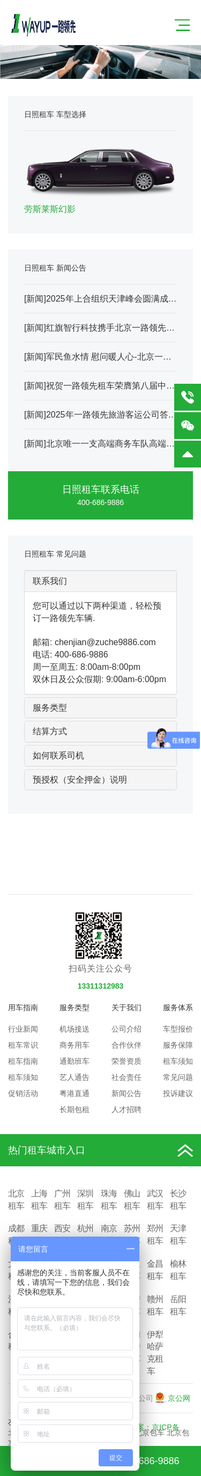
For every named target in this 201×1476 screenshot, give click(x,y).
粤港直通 (74, 1093)
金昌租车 (155, 1270)
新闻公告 (126, 1093)
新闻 (34, 298)
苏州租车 (132, 1234)
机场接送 (74, 1029)
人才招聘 (126, 1109)
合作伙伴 (126, 1045)
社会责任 (126, 1077)
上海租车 (39, 1199)
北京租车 (16, 1199)
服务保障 (178, 1045)
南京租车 (109, 1234)
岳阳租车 (178, 1305)
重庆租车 (39, 1234)
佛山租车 (132, 1199)
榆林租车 (178, 1270)
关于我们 (126, 1007)
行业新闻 (23, 1029)
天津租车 (178, 1234)
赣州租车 (155, 1305)
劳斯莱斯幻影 (50, 209)
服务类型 (50, 707)
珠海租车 (109, 1199)
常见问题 (178, 1077)
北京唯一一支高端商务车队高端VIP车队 (121, 443)
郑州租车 (155, 1234)
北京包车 (150, 1432)
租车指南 (23, 1061)
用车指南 (23, 1007)
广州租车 (62, 1199)
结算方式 (50, 731)
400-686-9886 (100, 502)
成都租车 (16, 1234)
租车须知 (23, 1077)
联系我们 (50, 581)
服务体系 (178, 1007)
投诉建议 (178, 1093)
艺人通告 (74, 1077)
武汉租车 (155, 1199)
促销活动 (23, 1093)
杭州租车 (85, 1234)
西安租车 (62, 1234)
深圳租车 (85, 1199)
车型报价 (178, 1029)
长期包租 (74, 1109)
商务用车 (74, 1045)
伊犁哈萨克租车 (155, 1353)
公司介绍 (126, 1029)
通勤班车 (74, 1061)
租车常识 (23, 1045)
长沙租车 (178, 1199)
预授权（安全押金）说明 (80, 779)
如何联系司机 (58, 755)
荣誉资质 (126, 1061)
